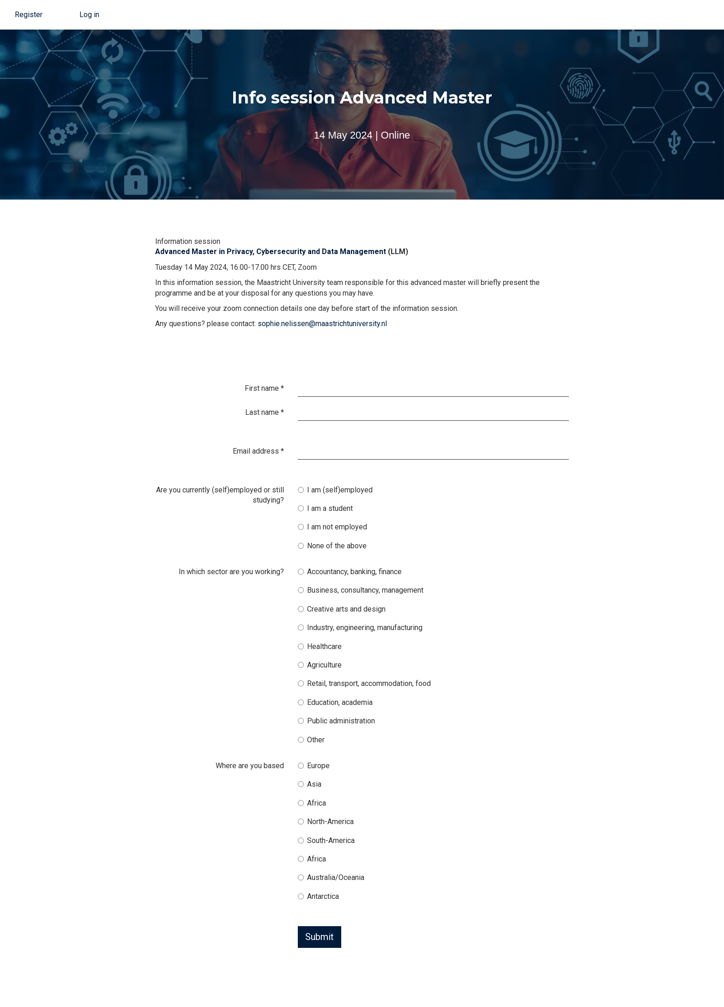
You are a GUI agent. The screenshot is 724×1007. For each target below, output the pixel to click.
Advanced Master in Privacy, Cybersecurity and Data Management (270, 251)
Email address (258, 451)
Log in (89, 14)
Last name (264, 412)
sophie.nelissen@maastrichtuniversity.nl (322, 323)
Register (28, 14)
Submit (319, 936)
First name (264, 388)
